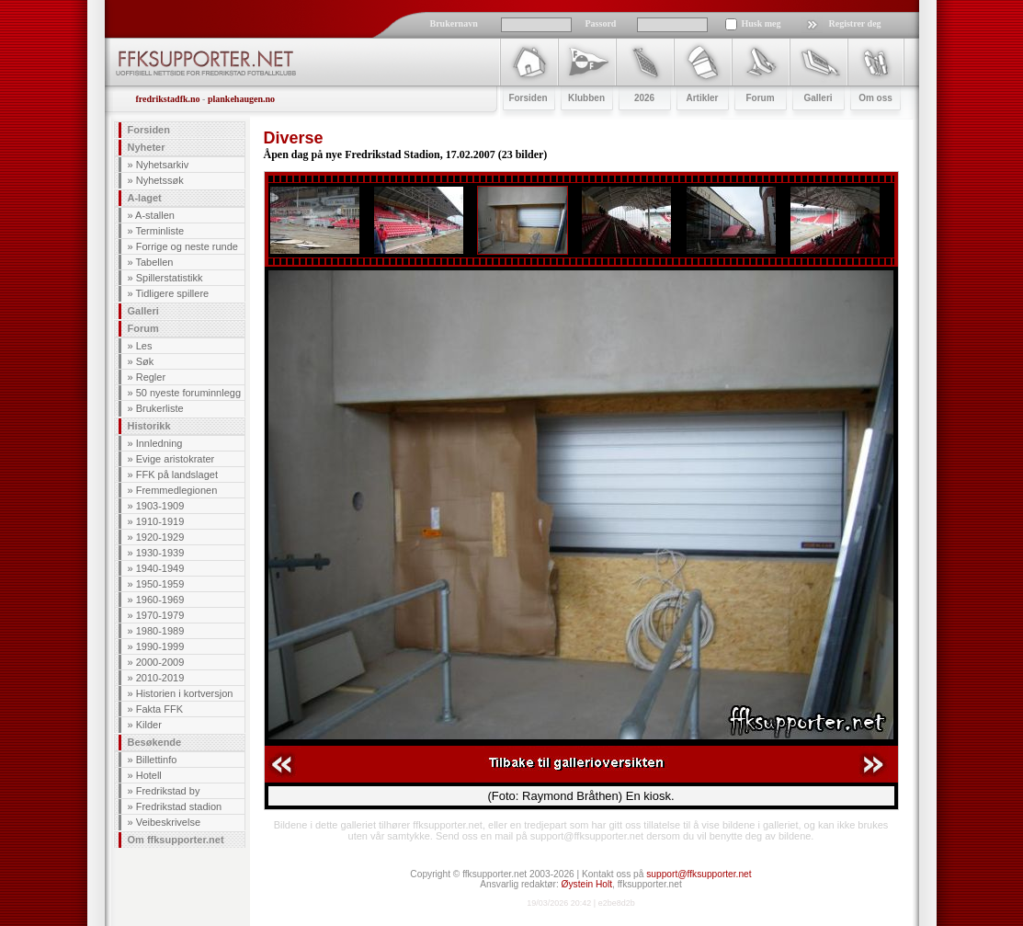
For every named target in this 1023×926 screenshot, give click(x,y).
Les (144, 345)
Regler (150, 377)
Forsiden (149, 129)
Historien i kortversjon (184, 693)
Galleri (143, 310)
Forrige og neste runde (187, 246)
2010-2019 (160, 677)
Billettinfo (156, 759)
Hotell (149, 775)
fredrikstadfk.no (168, 99)
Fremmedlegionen (177, 490)
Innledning (159, 443)
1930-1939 (160, 552)
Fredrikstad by (168, 790)
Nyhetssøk (160, 180)
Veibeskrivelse (168, 822)
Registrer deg (855, 23)
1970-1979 (160, 615)
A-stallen (155, 215)
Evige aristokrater (175, 458)
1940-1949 (160, 568)
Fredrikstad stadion (179, 806)
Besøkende (155, 742)
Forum (143, 328)
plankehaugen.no (241, 99)
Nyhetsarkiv (162, 164)
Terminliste (159, 230)
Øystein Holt (587, 884)
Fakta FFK (159, 709)
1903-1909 (160, 505)
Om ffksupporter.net (176, 839)
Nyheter (146, 147)
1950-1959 (160, 583)
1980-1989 (160, 630)
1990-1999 (160, 646)
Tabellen (154, 262)
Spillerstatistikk (169, 277)
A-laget (145, 197)
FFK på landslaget (177, 474)
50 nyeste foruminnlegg (188, 392)
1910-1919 (160, 521)
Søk (145, 361)
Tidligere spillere (172, 293)
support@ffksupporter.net (698, 874)
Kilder (149, 724)
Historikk (149, 425)
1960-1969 (160, 599)
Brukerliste (160, 408)
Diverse (294, 138)
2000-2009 (160, 662)
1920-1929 (160, 537)
